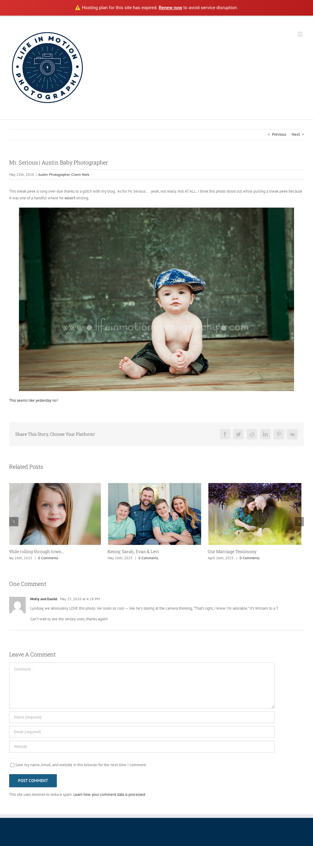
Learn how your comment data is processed (109, 794)
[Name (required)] (141, 717)
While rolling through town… (37, 551)
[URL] (141, 746)
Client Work (80, 174)
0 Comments (50, 558)
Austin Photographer (54, 174)
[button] (13, 521)
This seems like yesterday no (33, 400)
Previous (279, 134)
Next (296, 134)
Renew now (170, 7)
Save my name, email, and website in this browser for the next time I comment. (81, 764)
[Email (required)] (141, 732)
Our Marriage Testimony (234, 551)
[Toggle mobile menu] (300, 34)
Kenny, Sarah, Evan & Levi (135, 551)
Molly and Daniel (43, 599)
